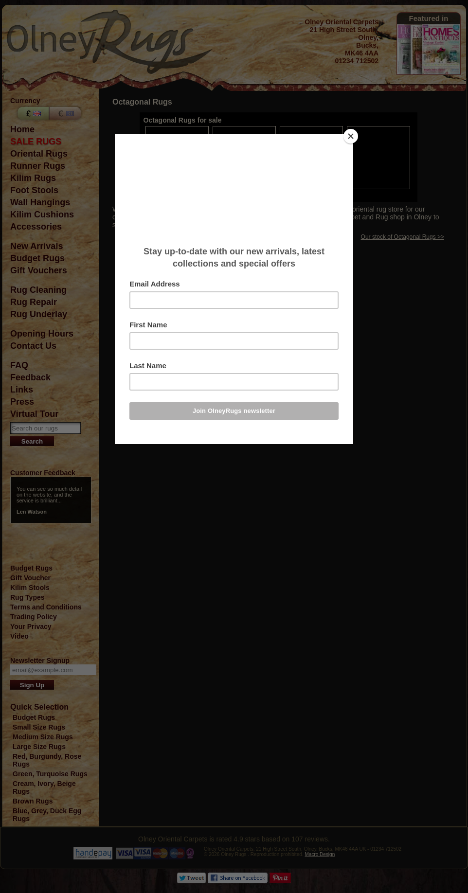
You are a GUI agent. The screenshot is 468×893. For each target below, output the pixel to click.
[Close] (350, 136)
